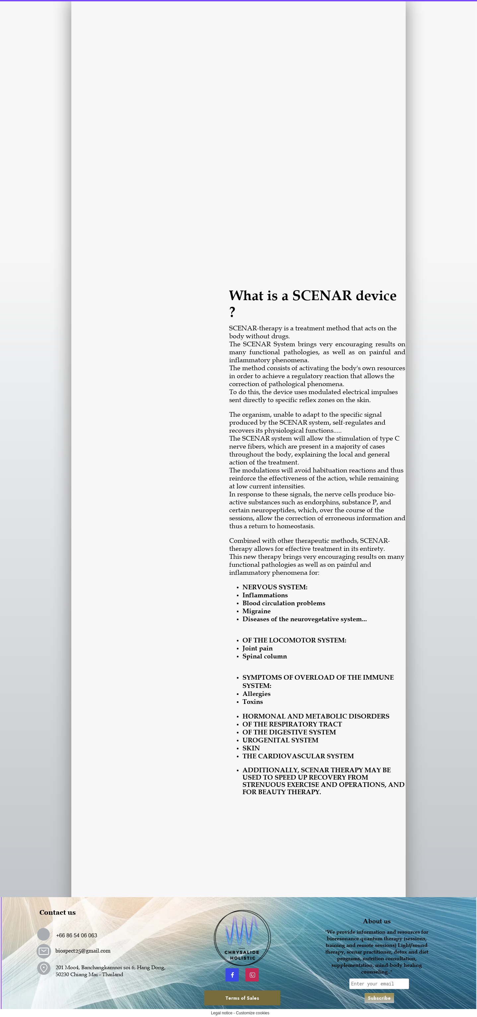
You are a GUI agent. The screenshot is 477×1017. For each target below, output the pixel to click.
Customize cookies (252, 1013)
